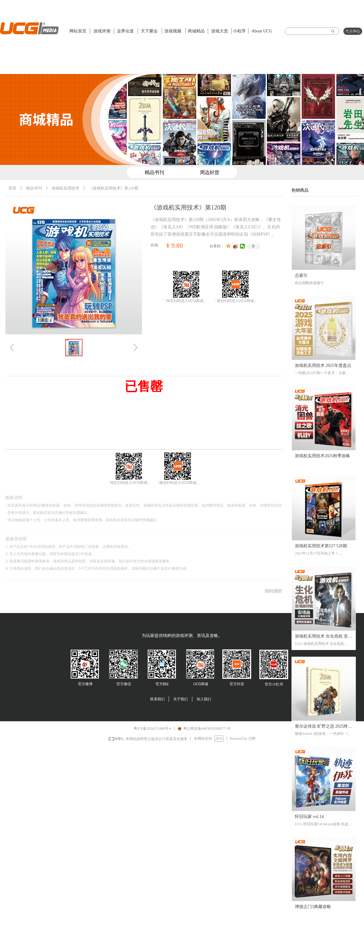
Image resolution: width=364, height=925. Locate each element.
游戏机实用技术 (65, 188)
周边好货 (209, 172)
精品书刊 (34, 188)
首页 (12, 188)
